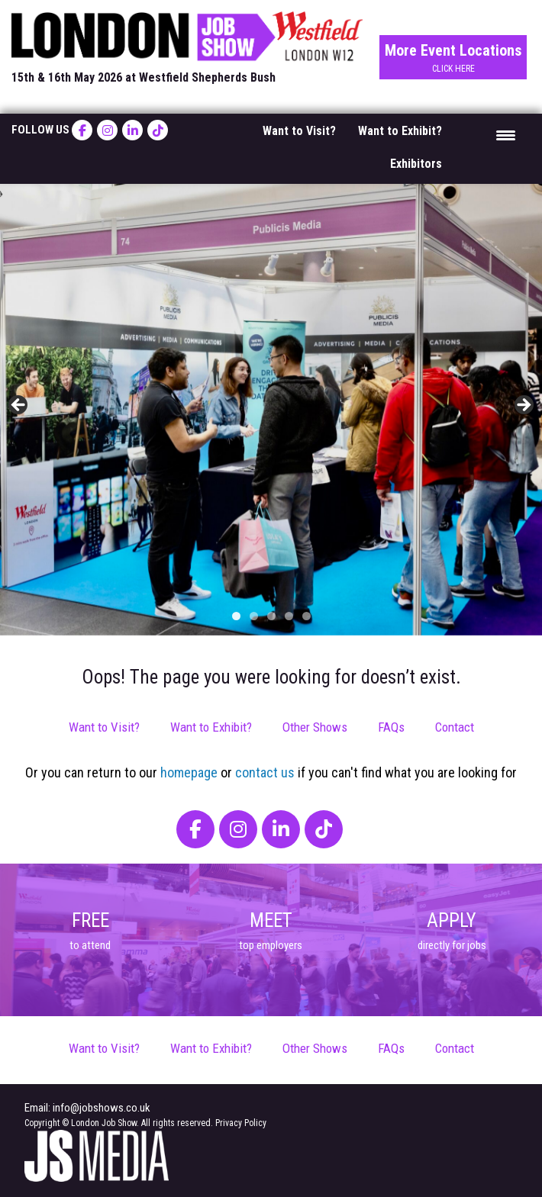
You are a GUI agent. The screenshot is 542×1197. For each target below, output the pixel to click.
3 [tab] (271, 616)
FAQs (391, 727)
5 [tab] (306, 616)
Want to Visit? (299, 131)
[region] (271, 410)
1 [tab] (236, 616)
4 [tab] (289, 616)
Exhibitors (416, 163)
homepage (189, 772)
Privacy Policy (240, 1123)
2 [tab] (254, 616)
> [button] (522, 405)
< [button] (19, 405)
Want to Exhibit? (400, 131)
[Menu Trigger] (506, 135)
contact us (265, 772)
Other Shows (314, 727)
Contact (454, 727)
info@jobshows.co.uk (101, 1108)
